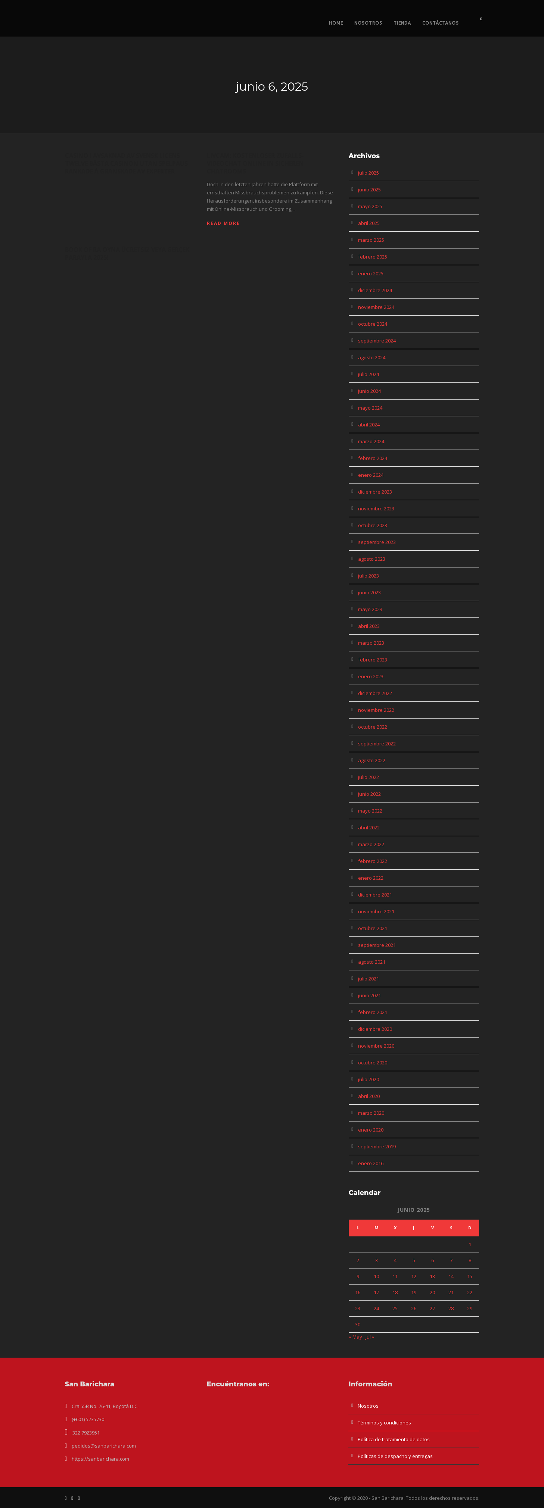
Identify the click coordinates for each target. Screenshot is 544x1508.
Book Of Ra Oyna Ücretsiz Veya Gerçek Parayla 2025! (127, 253)
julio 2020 (368, 1079)
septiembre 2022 (377, 743)
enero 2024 (370, 475)
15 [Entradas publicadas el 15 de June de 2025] (469, 1276)
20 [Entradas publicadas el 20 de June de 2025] (432, 1292)
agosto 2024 (371, 357)
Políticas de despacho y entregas (395, 1456)
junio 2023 (369, 592)
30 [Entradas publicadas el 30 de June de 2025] (357, 1324)
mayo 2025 (370, 206)
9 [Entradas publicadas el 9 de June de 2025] (358, 1276)
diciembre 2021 (375, 894)
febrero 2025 (372, 256)
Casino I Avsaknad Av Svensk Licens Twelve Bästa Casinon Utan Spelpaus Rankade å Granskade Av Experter (126, 163)
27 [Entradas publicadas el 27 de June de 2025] (432, 1308)
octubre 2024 (372, 323)
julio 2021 (368, 978)
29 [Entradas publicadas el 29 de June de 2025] (469, 1308)
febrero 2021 (372, 1012)
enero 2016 (370, 1163)
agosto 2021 (371, 961)
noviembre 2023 (376, 508)
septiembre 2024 (377, 340)
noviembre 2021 (376, 911)
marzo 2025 (371, 240)
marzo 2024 (371, 441)
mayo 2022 (370, 810)
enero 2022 (370, 878)
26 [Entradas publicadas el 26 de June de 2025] (413, 1308)
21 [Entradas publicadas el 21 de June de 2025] (451, 1292)
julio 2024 (368, 374)
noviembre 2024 (376, 307)
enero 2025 (370, 273)
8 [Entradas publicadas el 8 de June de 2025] (470, 1260)
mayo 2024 (370, 407)
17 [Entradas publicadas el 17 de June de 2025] (376, 1292)
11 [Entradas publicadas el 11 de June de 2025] (395, 1276)
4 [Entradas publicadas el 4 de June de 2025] (395, 1260)
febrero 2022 (372, 861)
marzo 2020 (371, 1113)
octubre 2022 (372, 726)
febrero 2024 (372, 458)
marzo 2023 (371, 642)
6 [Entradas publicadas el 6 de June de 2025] (432, 1260)
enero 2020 (370, 1129)
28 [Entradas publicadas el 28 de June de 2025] (451, 1308)
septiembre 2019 (377, 1146)
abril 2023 (369, 626)
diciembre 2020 (375, 1029)
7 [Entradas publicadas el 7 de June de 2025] (451, 1260)
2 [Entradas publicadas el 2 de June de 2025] (358, 1260)
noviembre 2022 (376, 710)
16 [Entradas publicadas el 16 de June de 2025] (357, 1292)
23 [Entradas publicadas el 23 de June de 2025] (357, 1308)
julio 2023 (368, 575)
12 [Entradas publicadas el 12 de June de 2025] (413, 1276)
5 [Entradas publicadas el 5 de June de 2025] (414, 1260)
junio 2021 (369, 995)
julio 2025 (368, 172)
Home (336, 23)
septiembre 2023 (377, 542)
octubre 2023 (372, 525)
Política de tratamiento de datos (394, 1439)
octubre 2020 (372, 1062)
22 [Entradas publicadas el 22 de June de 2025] (469, 1292)
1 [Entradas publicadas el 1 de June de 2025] (470, 1244)
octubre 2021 (372, 928)
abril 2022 (369, 827)
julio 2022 (368, 777)
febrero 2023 (372, 659)
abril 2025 (369, 223)
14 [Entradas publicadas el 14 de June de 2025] (451, 1276)
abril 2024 (369, 424)
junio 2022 (369, 794)
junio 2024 (369, 391)
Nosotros (368, 23)
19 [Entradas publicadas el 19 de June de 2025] (413, 1292)
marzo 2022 (371, 844)
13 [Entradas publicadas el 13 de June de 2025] (432, 1276)
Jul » (370, 1336)
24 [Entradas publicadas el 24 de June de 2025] (376, 1308)
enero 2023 (370, 676)
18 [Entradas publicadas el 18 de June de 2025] (395, 1292)
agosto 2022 (371, 760)
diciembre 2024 (375, 290)
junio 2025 (369, 189)
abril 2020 (369, 1096)
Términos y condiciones (384, 1422)
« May (355, 1336)
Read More (223, 223)
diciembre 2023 (375, 491)
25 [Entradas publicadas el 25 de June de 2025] (395, 1308)
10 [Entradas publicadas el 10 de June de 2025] (376, 1276)
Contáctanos (440, 23)
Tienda (402, 23)
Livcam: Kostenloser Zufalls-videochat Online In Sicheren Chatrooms (255, 163)
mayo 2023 (370, 609)
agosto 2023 (371, 559)
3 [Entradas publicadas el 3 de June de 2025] (376, 1260)
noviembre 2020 (376, 1045)
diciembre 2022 (375, 693)
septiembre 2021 (377, 945)
